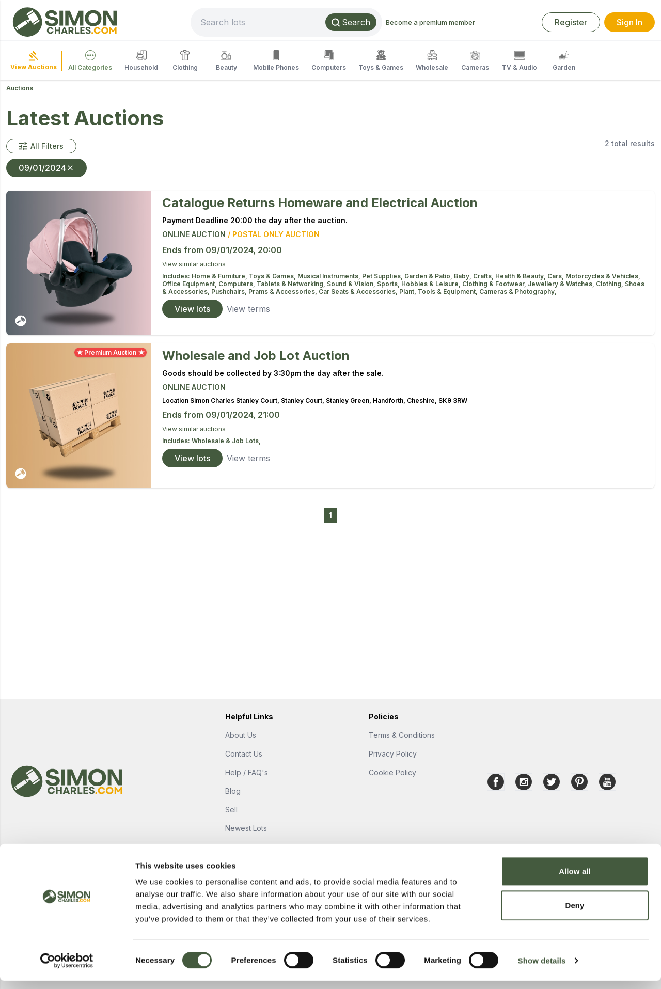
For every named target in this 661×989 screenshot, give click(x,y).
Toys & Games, (273, 276)
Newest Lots (246, 828)
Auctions (19, 88)
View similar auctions (194, 264)
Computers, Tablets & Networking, (272, 284)
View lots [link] (192, 309)
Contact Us (243, 753)
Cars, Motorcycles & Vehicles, (593, 276)
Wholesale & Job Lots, (226, 441)
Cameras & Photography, (518, 291)
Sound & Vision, (352, 284)
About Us (240, 735)
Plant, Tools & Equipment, (439, 291)
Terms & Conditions (402, 735)
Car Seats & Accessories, (359, 291)
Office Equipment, (190, 284)
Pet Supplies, (383, 276)
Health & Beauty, (521, 276)
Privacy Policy (393, 753)
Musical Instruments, (329, 276)
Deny (574, 913)
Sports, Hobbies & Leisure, (419, 284)
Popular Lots (246, 846)
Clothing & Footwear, (495, 284)
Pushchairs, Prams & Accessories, (265, 291)
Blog (233, 791)
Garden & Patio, (429, 276)
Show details (542, 968)
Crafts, (484, 276)
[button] (41, 146)
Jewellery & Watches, (562, 284)
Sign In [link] (629, 22)
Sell (231, 809)
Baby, (463, 276)
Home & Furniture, (220, 276)
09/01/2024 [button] (46, 168)
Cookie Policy (392, 772)
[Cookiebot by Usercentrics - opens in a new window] (67, 969)
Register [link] (571, 22)
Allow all (575, 879)
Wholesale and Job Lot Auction (256, 355)
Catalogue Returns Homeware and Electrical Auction (320, 202)
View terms (248, 309)
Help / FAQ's (246, 772)
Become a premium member (465, 22)
